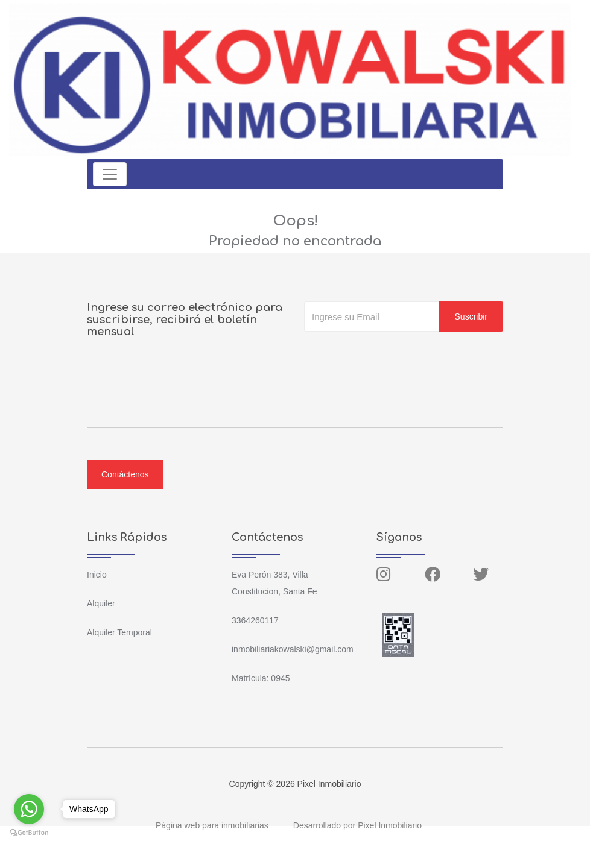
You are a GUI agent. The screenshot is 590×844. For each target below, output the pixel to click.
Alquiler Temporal (119, 632)
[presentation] (395, 355)
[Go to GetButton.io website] (29, 832)
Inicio (97, 574)
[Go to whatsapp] (29, 809)
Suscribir (471, 316)
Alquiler (101, 603)
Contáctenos (125, 474)
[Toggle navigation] (110, 174)
